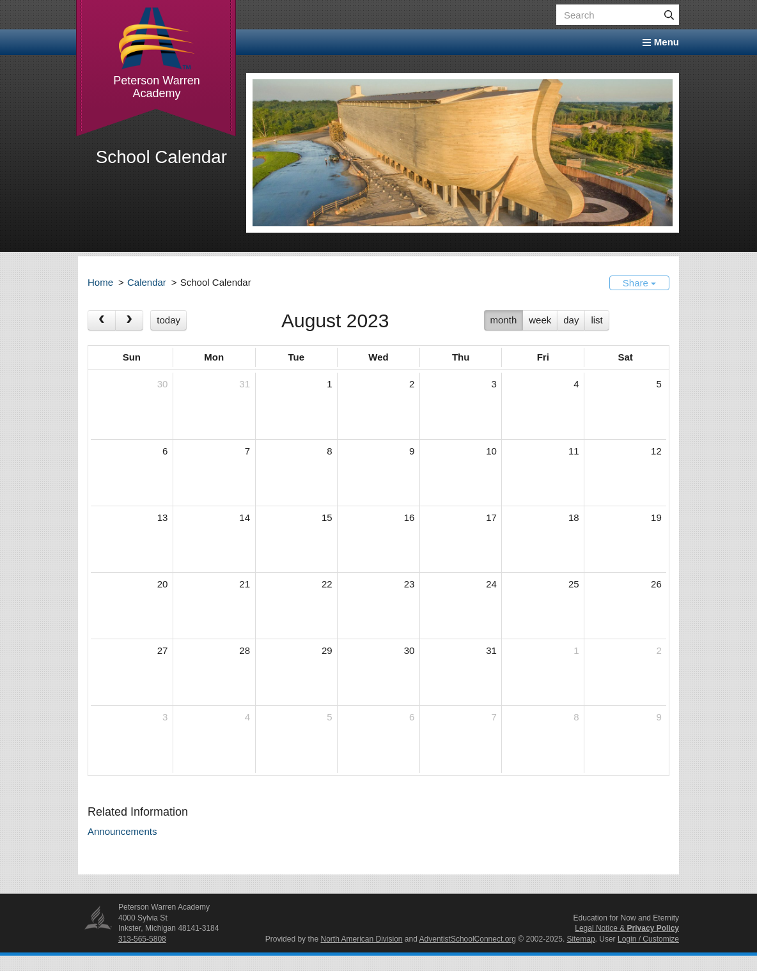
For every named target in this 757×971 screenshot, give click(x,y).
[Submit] (669, 14)
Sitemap (581, 939)
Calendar (146, 282)
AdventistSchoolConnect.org (467, 939)
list (596, 320)
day (571, 320)
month (503, 320)
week (540, 320)
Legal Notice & (627, 928)
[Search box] (617, 14)
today (168, 320)
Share (639, 282)
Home (100, 282)
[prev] (102, 320)
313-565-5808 (142, 939)
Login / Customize (648, 939)
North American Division (361, 939)
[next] (129, 320)
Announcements (122, 831)
